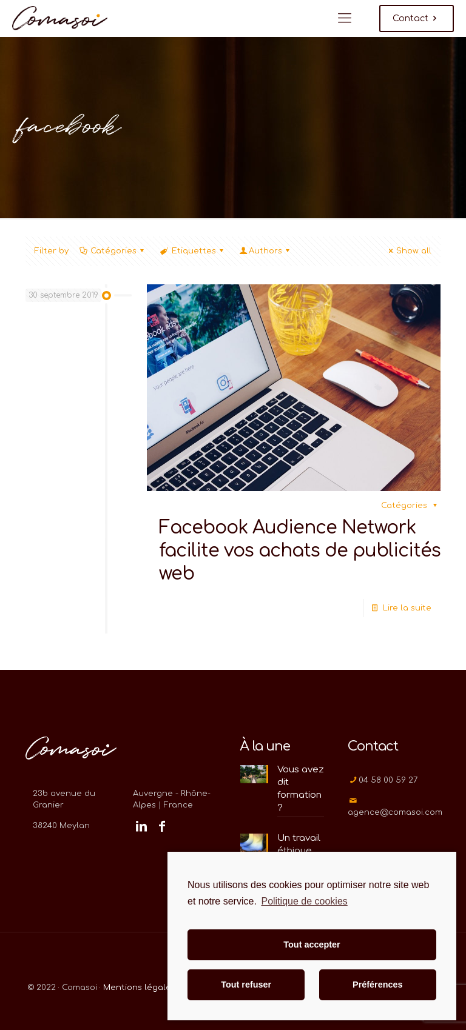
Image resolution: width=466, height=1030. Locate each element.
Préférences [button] (377, 984)
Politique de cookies (304, 901)
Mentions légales (139, 987)
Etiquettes (192, 251)
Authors (265, 251)
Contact (417, 18)
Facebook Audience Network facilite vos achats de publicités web (300, 551)
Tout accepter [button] (311, 944)
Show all (408, 251)
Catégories (112, 251)
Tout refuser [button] (246, 984)
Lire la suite (407, 608)
